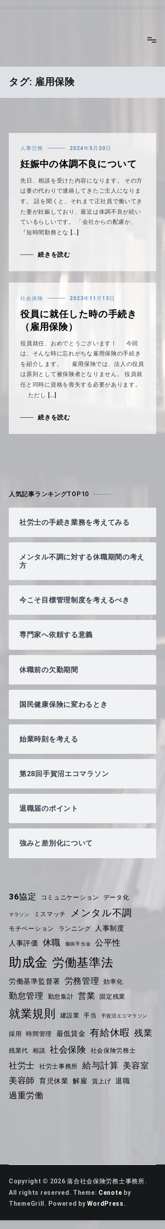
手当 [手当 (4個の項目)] (90, 1015)
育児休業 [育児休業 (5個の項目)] (54, 1081)
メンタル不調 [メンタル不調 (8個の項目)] (101, 912)
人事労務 (31, 148)
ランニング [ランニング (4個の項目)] (75, 928)
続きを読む (54, 254)
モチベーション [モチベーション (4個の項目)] (31, 928)
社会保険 (31, 298)
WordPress (105, 1203)
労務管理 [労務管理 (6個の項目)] (82, 981)
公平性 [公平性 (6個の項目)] (108, 943)
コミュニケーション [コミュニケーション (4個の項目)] (70, 897)
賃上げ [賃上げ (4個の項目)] (101, 1081)
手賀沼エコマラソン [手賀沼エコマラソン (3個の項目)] (124, 1016)
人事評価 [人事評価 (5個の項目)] (23, 943)
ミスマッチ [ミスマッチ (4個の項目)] (50, 913)
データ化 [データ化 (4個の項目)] (116, 897)
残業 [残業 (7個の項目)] (143, 1033)
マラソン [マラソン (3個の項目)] (19, 914)
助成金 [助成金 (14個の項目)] (28, 962)
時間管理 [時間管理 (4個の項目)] (39, 1033)
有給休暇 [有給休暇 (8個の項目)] (110, 1032)
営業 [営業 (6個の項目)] (86, 996)
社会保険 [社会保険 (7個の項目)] (68, 1049)
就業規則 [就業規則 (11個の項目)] (32, 1013)
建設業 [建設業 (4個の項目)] (70, 1015)
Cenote (110, 1192)
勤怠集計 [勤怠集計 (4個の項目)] (61, 996)
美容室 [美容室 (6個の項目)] (136, 1066)
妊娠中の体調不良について (78, 164)
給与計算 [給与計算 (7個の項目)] (100, 1065)
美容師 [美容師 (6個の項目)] (22, 1081)
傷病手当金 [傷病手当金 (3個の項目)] (78, 944)
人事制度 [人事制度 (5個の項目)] (110, 928)
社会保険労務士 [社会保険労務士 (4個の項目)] (113, 1050)
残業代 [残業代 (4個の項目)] (18, 1050)
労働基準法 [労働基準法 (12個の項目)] (83, 963)
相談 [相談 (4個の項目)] (39, 1050)
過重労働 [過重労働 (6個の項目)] (26, 1095)
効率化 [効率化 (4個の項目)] (113, 981)
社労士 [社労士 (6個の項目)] (22, 1066)
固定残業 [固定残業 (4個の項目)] (112, 996)
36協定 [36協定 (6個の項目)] (23, 897)
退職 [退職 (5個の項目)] (122, 1081)
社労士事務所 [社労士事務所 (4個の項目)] (58, 1066)
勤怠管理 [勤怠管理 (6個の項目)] (26, 996)
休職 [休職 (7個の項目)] (52, 942)
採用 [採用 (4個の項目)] (15, 1033)
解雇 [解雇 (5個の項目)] (80, 1081)
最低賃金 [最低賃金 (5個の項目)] (71, 1033)
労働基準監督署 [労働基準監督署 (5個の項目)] (34, 981)
